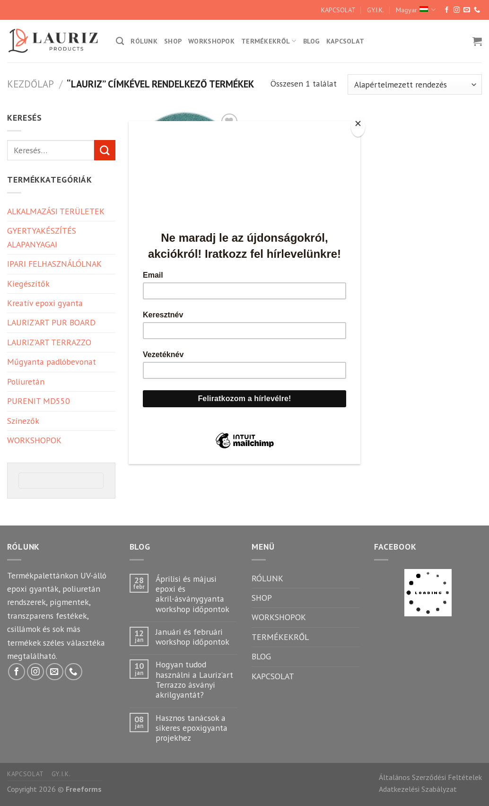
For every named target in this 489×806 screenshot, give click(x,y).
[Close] (358, 126)
